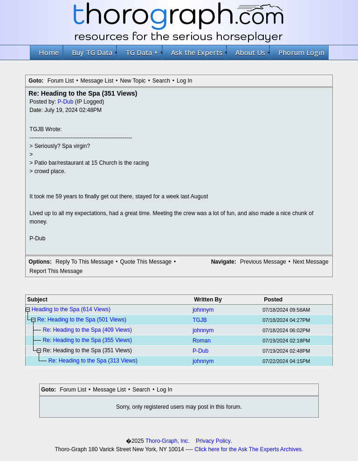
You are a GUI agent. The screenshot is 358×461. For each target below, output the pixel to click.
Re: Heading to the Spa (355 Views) (87, 340)
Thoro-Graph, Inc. (167, 441)
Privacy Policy (213, 441)
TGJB (200, 320)
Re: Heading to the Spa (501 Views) (81, 319)
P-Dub (65, 101)
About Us (252, 52)
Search (161, 80)
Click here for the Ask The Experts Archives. (248, 449)
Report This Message (56, 271)
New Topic (132, 80)
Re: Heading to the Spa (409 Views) (87, 330)
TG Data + (143, 52)
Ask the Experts (199, 52)
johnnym (203, 310)
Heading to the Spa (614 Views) (71, 309)
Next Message (311, 261)
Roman (202, 340)
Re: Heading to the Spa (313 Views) (93, 360)
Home (49, 52)
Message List (97, 80)
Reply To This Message (84, 261)
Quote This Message (146, 261)
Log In (184, 80)
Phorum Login (301, 52)
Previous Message (263, 261)
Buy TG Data (94, 52)
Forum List (61, 80)
